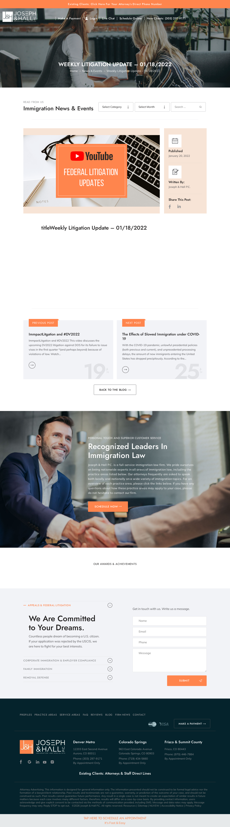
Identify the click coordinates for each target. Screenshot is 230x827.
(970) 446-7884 (184, 754)
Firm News (122, 714)
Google (29, 762)
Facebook (22, 762)
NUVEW (154, 805)
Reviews (97, 714)
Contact (139, 714)
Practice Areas (45, 714)
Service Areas (70, 714)
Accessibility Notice (172, 805)
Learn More (32, 365)
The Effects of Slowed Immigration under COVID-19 (160, 336)
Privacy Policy (193, 805)
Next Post (133, 323)
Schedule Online (130, 18)
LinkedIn (179, 207)
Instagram (53, 762)
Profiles (26, 714)
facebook (170, 207)
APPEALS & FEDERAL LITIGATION (50, 606)
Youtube (45, 762)
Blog (108, 714)
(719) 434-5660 (138, 758)
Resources (129, 805)
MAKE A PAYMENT (190, 723)
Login (93, 18)
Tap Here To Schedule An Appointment (115, 820)
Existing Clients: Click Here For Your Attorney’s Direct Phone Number (115, 4)
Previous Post (43, 323)
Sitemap (142, 805)
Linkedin (37, 762)
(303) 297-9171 (175, 18)
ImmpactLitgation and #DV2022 (54, 334)
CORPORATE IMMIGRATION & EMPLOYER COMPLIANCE (61, 662)
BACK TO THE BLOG (113, 390)
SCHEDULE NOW (106, 507)
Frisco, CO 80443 (175, 749)
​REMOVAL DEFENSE (37, 680)
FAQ (85, 714)
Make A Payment (69, 18)
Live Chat (108, 18)
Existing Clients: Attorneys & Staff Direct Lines (115, 773)
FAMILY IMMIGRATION (38, 671)
